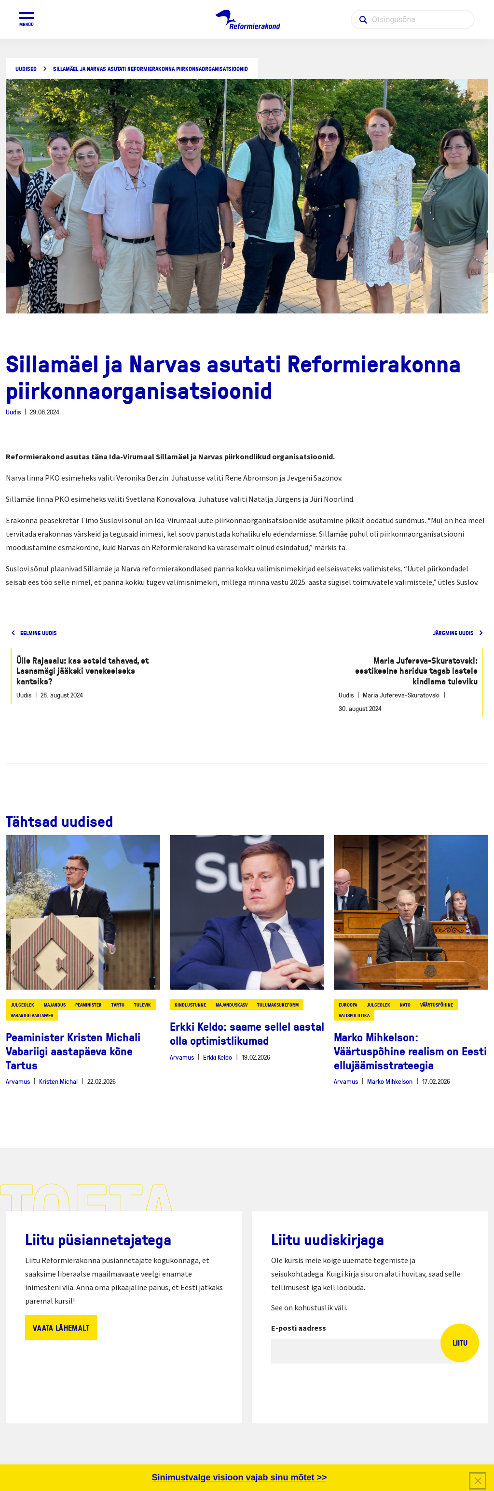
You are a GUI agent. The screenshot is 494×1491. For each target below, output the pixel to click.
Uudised (26, 69)
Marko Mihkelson (389, 1081)
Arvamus (18, 1081)
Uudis (13, 411)
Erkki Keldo (217, 1057)
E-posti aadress (298, 1328)
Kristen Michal (58, 1081)
